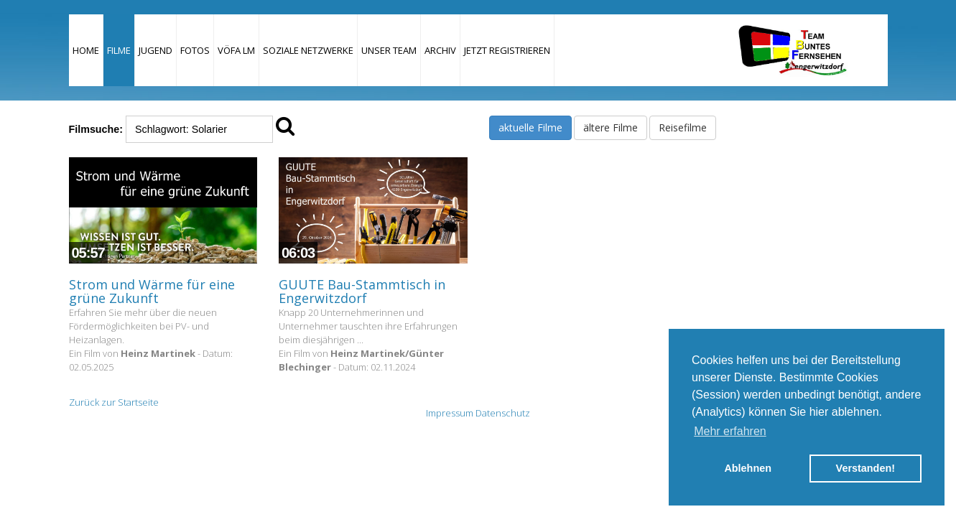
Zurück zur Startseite (114, 402)
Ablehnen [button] (747, 468)
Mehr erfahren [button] (730, 431)
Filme (119, 50)
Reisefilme (683, 127)
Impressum (449, 412)
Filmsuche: (96, 129)
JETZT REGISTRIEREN (507, 50)
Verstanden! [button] (865, 468)
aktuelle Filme (530, 127)
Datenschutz (502, 412)
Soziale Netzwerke (308, 50)
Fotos (195, 50)
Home (86, 50)
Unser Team (389, 50)
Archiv (440, 50)
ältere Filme (610, 127)
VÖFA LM (236, 50)
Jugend (155, 50)
